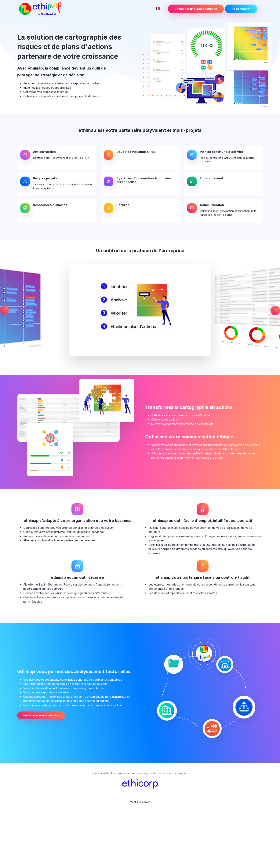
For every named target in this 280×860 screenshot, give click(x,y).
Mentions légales (140, 843)
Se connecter (241, 9)
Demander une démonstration (195, 9)
